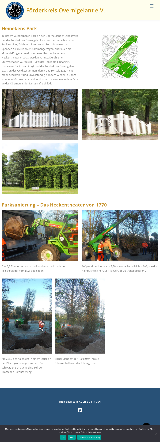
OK (63, 437)
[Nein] (156, 433)
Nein (72, 437)
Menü (151, 5)
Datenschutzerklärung (89, 437)
